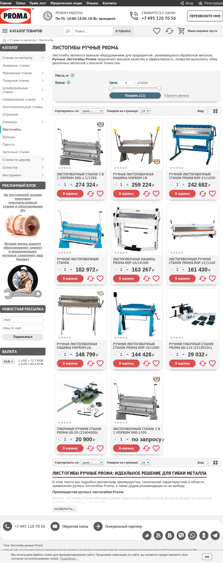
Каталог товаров (22, 30)
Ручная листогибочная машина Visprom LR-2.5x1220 (133, 178)
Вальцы (9, 137)
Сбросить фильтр (177, 95)
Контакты (110, 3)
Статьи (20, 3)
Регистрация (213, 3)
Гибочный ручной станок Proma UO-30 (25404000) (79, 431)
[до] (142, 82)
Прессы (9, 144)
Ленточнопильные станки (23, 107)
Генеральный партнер (123, 526)
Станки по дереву (16, 160)
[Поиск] (67, 31)
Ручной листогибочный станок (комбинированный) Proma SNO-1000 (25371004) (80, 264)
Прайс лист (38, 3)
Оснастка (10, 167)
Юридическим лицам (66, 3)
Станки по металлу (18, 58)
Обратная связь (75, 526)
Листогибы (12, 129)
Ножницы (10, 122)
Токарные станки (16, 80)
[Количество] (65, 185)
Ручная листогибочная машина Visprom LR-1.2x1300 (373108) (77, 347)
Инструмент (12, 175)
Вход (189, 3)
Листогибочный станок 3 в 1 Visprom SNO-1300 (136, 431)
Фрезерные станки (17, 73)
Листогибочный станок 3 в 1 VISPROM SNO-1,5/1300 (80, 176)
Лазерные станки (16, 65)
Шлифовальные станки (15, 90)
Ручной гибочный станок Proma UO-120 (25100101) (191, 346)
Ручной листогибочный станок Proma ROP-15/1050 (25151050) (192, 178)
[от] (126, 82)
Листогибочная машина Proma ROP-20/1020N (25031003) (134, 263)
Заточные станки (16, 152)
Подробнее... (69, 558)
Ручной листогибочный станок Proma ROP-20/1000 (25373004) (136, 347)
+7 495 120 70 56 (159, 18)
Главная (6, 3)
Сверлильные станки (19, 99)
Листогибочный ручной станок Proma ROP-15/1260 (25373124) (192, 263)
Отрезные (10, 114)
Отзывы (92, 3)
